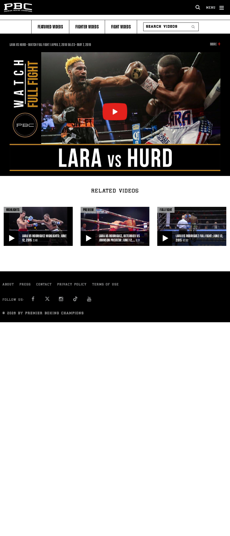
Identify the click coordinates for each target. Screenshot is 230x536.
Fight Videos (121, 26)
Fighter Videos (87, 26)
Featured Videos (50, 26)
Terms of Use (105, 285)
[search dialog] (198, 7)
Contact (44, 285)
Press (25, 285)
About (8, 285)
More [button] (213, 44)
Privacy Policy (72, 285)
